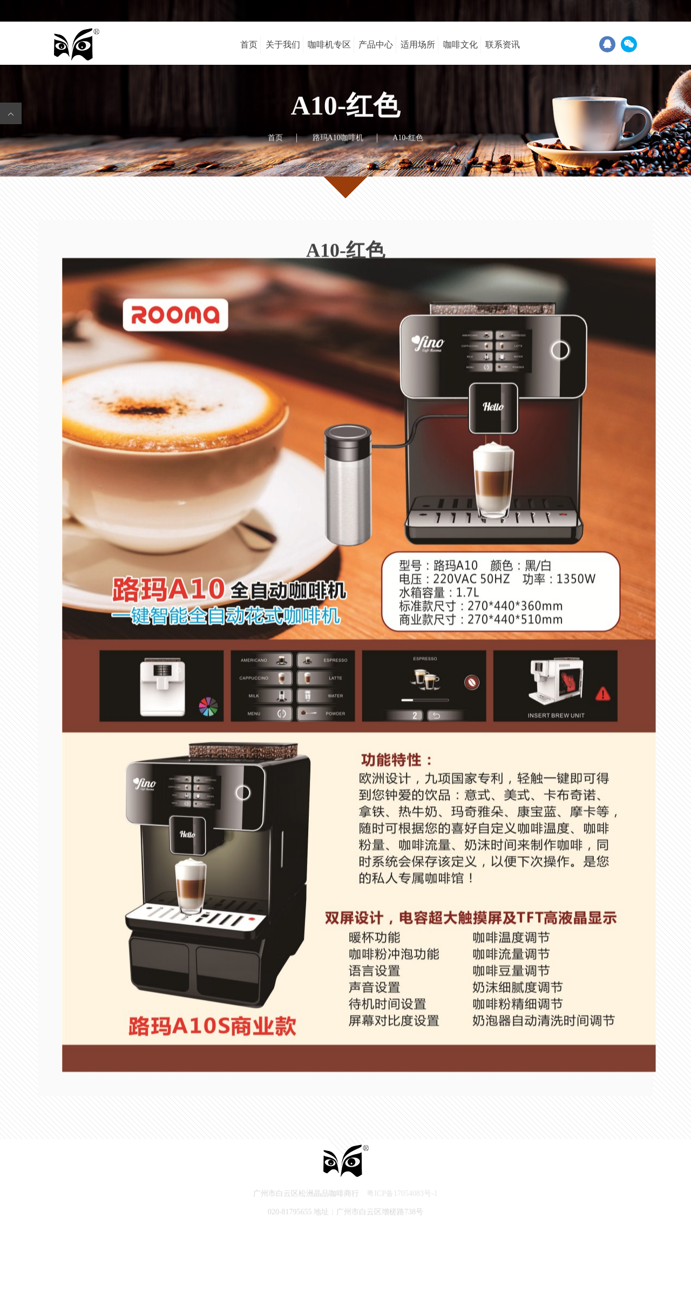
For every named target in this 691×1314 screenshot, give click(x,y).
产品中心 (375, 44)
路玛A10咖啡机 (338, 138)
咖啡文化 (460, 44)
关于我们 (283, 44)
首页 (249, 44)
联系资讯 (502, 44)
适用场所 (418, 44)
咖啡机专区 (329, 44)
